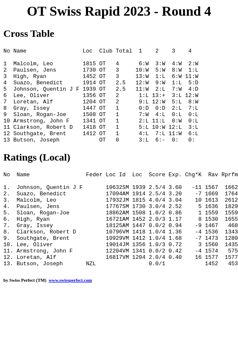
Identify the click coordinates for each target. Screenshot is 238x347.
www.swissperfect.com (70, 318)
